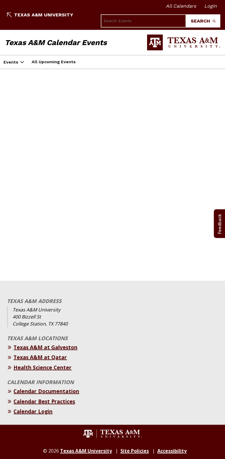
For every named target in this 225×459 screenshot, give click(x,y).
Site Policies (134, 451)
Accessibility (172, 451)
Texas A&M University (40, 15)
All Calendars (181, 6)
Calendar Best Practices (44, 401)
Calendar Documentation (46, 391)
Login (210, 6)
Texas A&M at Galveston (45, 347)
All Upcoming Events (54, 61)
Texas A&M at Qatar (40, 357)
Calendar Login (32, 411)
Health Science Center (42, 367)
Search (203, 21)
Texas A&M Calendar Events (56, 42)
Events (11, 62)
